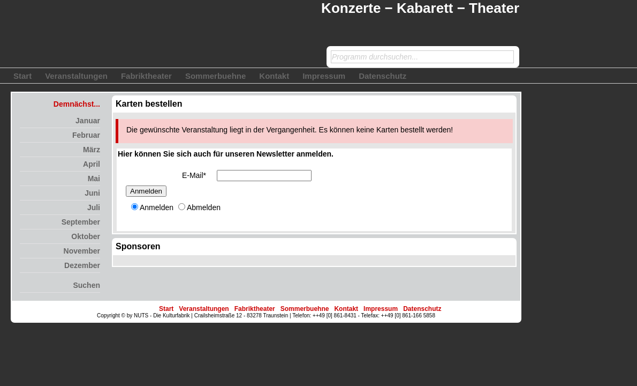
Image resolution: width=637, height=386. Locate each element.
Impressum (323, 75)
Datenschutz (382, 75)
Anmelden (146, 191)
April (91, 164)
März (91, 149)
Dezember (82, 265)
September (81, 222)
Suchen (86, 285)
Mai (94, 178)
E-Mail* (194, 175)
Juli (93, 207)
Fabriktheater (146, 75)
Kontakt (274, 75)
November (82, 251)
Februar (86, 135)
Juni (92, 193)
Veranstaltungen (76, 75)
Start (22, 75)
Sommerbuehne (215, 75)
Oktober (85, 236)
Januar (87, 120)
